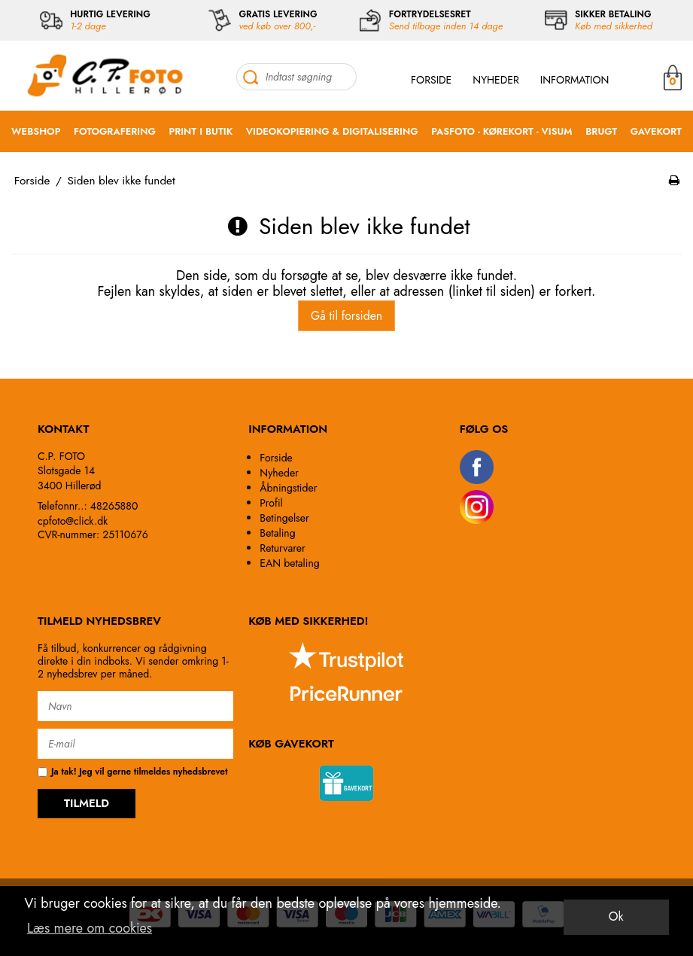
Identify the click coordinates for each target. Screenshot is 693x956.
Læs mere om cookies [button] (89, 928)
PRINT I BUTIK (201, 131)
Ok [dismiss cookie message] (616, 916)
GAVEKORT (656, 131)
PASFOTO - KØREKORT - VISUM (501, 131)
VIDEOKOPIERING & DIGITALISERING (332, 131)
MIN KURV (673, 77)
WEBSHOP (35, 131)
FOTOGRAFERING (115, 131)
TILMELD (86, 803)
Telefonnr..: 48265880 (88, 505)
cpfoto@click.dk (73, 520)
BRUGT (601, 131)
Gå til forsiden (346, 315)
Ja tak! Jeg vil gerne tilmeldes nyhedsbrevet (132, 772)
